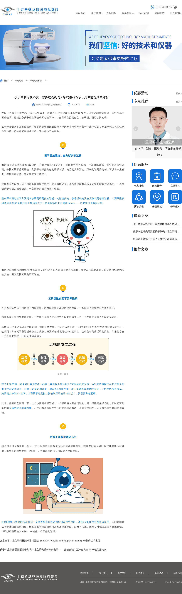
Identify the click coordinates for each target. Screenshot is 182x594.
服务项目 (127, 13)
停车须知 (175, 206)
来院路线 (157, 206)
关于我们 (96, 13)
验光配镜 (144, 13)
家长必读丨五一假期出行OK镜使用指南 (85, 549)
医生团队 (111, 13)
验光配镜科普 (36, 81)
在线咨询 (175, 185)
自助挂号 (157, 185)
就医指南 (175, 13)
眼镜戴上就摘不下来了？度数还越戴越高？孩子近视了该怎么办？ (157, 239)
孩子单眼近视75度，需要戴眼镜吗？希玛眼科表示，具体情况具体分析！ (157, 224)
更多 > (179, 93)
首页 (6, 81)
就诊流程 (139, 206)
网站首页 (80, 13)
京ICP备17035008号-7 (173, 582)
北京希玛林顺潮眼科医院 (52, 105)
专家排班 (139, 185)
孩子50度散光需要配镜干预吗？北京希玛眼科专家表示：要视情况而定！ (31, 549)
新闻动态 (160, 13)
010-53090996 (161, 6)
